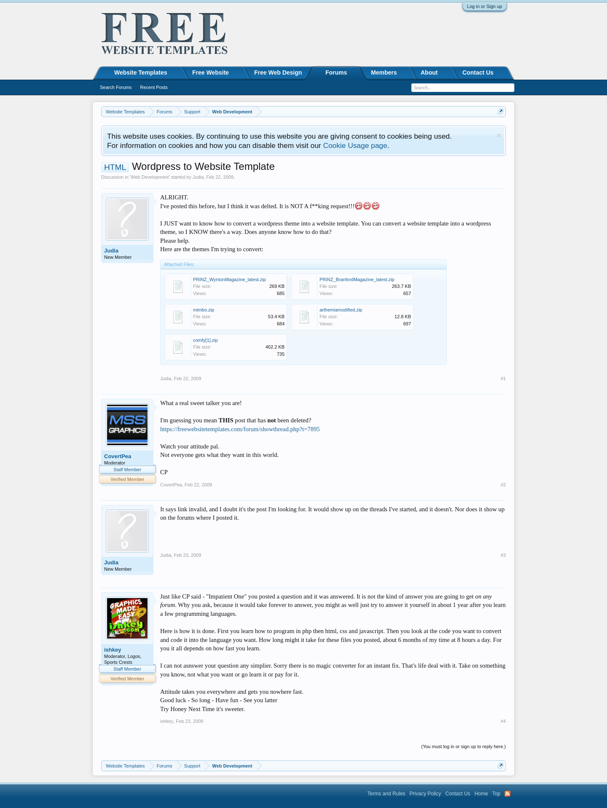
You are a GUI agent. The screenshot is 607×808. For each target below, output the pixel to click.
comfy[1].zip (205, 340)
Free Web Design (278, 72)
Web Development (150, 177)
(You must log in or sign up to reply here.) (463, 746)
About (429, 72)
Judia (198, 177)
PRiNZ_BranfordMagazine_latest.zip (357, 279)
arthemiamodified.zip (341, 309)
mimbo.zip (203, 309)
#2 (503, 484)
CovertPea (117, 456)
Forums (336, 72)
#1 (503, 378)
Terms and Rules (387, 794)
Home (481, 794)
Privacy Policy (425, 794)
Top (496, 794)
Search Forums (116, 87)
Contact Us (478, 72)
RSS (507, 794)
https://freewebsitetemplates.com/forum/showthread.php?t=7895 (240, 429)
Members (384, 72)
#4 (503, 721)
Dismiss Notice (499, 135)
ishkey (112, 650)
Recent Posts (153, 87)
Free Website (210, 72)
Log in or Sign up (484, 6)
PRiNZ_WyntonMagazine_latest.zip (229, 279)
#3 (503, 555)
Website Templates (140, 72)
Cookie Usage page (355, 145)
